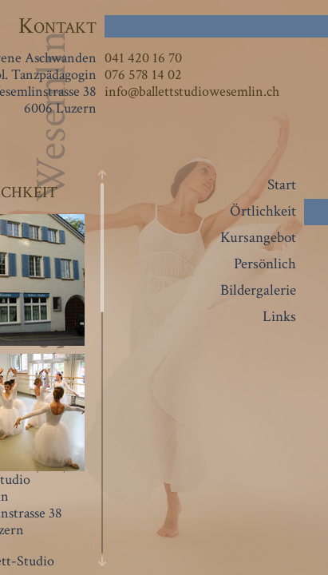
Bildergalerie (258, 290)
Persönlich (265, 264)
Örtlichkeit (263, 211)
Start (281, 185)
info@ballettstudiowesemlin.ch (192, 91)
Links (279, 317)
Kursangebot (258, 238)
